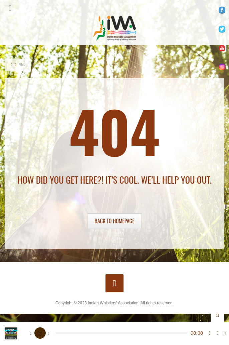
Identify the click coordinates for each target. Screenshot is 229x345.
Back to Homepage (114, 221)
